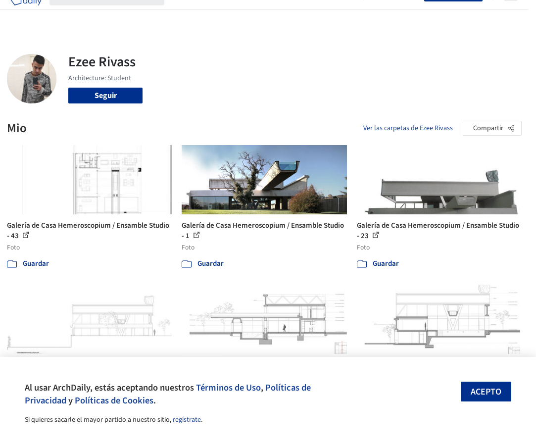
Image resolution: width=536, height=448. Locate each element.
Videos (344, 13)
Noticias (313, 13)
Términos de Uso (228, 387)
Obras (182, 13)
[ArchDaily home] (26, 14)
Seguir (106, 95)
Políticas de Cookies (114, 400)
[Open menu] (511, 14)
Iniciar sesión (396, 13)
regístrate (187, 420)
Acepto (486, 392)
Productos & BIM (265, 13)
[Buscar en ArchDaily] (114, 14)
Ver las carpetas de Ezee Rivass (408, 128)
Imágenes (214, 13)
